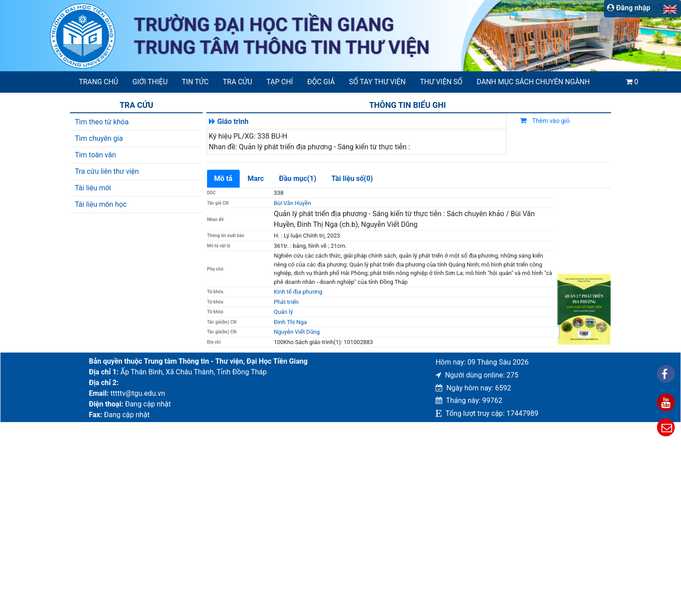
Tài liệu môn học (101, 204)
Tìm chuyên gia (99, 138)
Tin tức (195, 82)
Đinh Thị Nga (290, 322)
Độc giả (321, 82)
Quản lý (283, 311)
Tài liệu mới (93, 188)
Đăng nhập (628, 8)
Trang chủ (98, 82)
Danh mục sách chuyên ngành (533, 82)
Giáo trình (233, 121)
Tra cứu (237, 82)
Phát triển (286, 302)
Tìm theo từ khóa (102, 122)
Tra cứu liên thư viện (107, 171)
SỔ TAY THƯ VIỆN (377, 82)
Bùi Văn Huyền (292, 203)
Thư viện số (441, 82)
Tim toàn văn (95, 155)
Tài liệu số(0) (352, 178)
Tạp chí (279, 82)
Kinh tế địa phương (298, 291)
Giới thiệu (149, 82)
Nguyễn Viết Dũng (297, 331)
